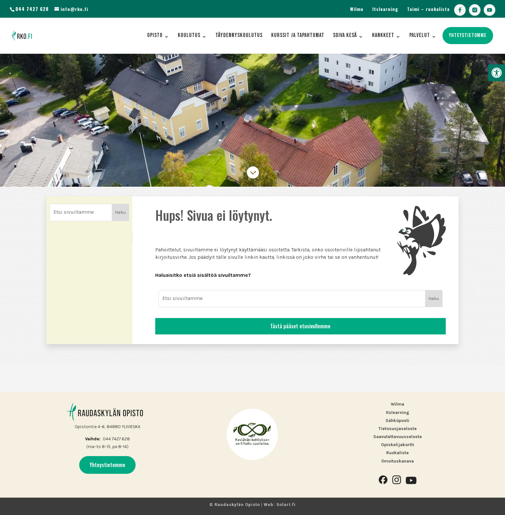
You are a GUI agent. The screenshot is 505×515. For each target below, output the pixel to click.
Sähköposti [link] (397, 420)
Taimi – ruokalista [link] (428, 8)
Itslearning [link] (385, 8)
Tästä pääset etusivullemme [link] (300, 353)
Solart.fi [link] (286, 504)
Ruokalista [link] (397, 452)
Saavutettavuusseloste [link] (397, 436)
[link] (496, 72)
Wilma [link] (356, 8)
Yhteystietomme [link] (107, 465)
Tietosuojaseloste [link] (397, 428)
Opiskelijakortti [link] (397, 444)
